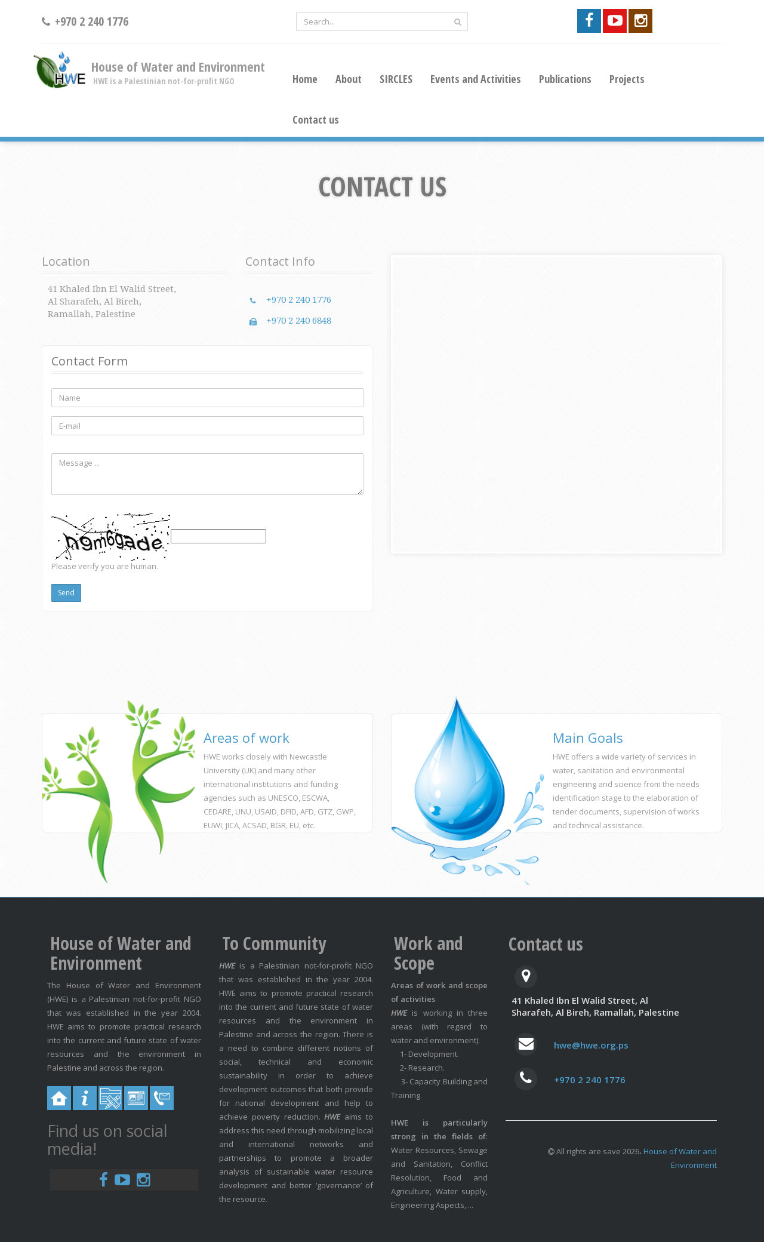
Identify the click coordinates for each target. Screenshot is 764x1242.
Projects (627, 79)
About (348, 79)
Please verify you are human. (104, 566)
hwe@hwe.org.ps (591, 1045)
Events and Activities (475, 79)
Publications (565, 79)
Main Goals (588, 737)
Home (305, 79)
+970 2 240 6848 (298, 320)
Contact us (315, 119)
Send (66, 593)
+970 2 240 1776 (298, 299)
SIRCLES (396, 79)
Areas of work (246, 737)
